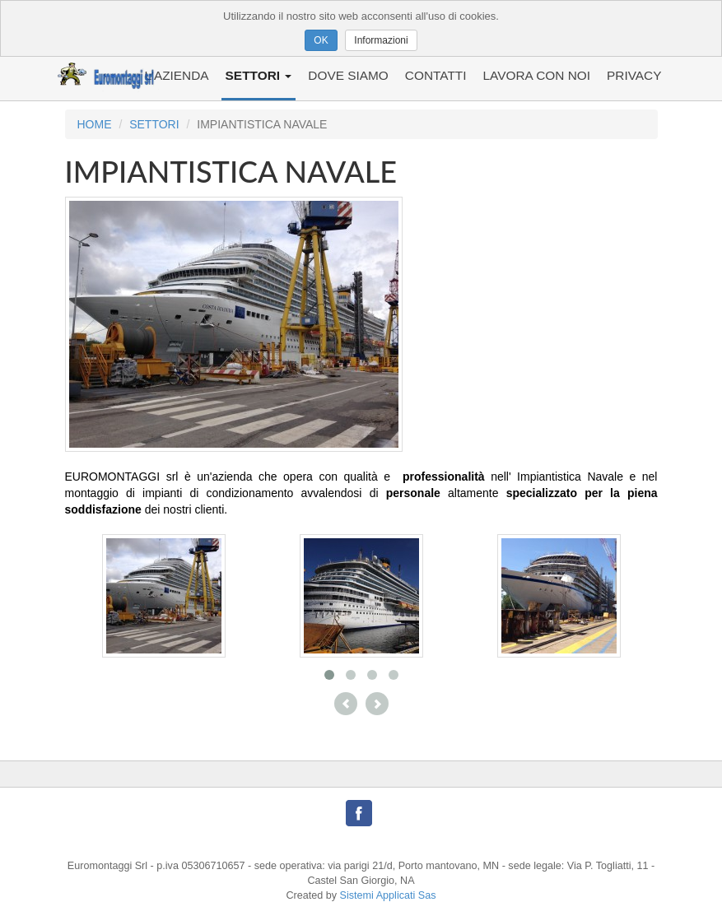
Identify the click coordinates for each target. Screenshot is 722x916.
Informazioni (381, 40)
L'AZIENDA (176, 75)
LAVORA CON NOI (536, 75)
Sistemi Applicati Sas (388, 895)
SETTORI (259, 75)
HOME (94, 124)
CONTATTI (436, 75)
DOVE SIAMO (348, 75)
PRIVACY (634, 75)
